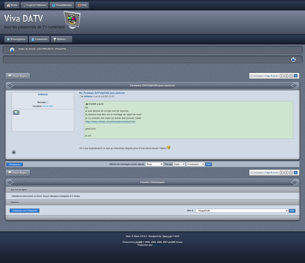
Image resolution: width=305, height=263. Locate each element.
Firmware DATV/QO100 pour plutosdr (152, 85)
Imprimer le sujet (293, 59)
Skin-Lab (167, 236)
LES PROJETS (45, 49)
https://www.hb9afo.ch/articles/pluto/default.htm (110, 121)
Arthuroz (88, 96)
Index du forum (26, 49)
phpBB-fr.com (160, 245)
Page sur (271, 76)
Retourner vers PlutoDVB (25, 210)
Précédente (14, 164)
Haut (14, 152)
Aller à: (190, 210)
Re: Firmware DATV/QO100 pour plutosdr (102, 93)
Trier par (174, 164)
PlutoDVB (60, 49)
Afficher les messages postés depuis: (136, 164)
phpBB (138, 242)
